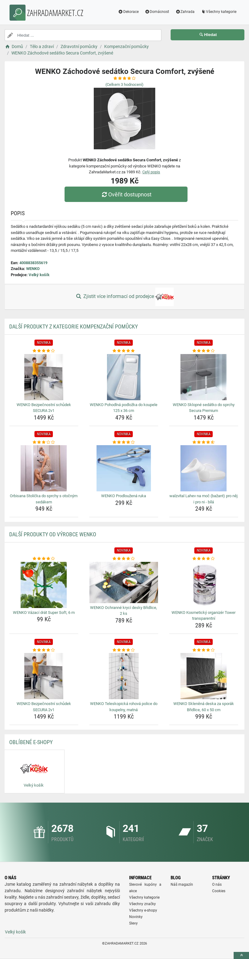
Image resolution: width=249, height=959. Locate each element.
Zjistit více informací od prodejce (124, 297)
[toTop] (241, 955)
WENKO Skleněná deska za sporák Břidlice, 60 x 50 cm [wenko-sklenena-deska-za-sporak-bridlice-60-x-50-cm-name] (203, 706)
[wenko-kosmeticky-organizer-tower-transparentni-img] (203, 585)
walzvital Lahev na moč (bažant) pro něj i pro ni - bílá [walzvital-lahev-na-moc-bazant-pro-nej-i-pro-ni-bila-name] (203, 499)
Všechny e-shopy (143, 910)
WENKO (33, 268)
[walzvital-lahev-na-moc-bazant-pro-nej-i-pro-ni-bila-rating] (203, 442)
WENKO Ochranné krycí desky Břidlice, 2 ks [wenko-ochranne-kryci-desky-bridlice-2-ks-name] (123, 610)
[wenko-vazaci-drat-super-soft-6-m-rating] (44, 559)
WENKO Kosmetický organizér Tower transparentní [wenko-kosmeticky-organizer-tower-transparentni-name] (203, 615)
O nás (217, 884)
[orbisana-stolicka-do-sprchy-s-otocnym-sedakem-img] (44, 468)
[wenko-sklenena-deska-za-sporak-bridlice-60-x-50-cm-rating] (203, 650)
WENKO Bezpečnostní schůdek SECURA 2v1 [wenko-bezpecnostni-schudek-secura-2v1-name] (44, 407)
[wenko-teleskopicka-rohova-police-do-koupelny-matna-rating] (123, 650)
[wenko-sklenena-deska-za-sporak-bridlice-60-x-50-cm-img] (203, 676)
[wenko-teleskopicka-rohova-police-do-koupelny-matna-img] (123, 676)
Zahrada (185, 12)
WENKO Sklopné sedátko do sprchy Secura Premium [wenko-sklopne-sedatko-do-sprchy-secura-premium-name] (204, 407)
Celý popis (151, 172)
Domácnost (157, 12)
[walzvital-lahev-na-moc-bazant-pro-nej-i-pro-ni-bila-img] (203, 468)
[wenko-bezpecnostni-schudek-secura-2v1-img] (44, 377)
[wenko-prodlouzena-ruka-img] (123, 468)
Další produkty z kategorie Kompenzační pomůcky (73, 326)
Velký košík (39, 274)
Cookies (218, 891)
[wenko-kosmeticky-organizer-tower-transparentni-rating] (203, 559)
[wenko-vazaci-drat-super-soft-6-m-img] (44, 585)
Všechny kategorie (218, 12)
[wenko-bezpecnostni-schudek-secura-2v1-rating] (44, 351)
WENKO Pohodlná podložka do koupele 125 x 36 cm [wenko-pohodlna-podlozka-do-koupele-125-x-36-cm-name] (123, 407)
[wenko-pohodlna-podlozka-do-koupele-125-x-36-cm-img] (123, 377)
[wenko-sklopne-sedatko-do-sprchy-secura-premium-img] (203, 377)
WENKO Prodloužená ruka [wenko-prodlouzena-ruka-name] (123, 496)
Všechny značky (142, 904)
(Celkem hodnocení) (124, 84)
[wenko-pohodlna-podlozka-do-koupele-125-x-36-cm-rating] (123, 351)
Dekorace (128, 12)
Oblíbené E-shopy (31, 742)
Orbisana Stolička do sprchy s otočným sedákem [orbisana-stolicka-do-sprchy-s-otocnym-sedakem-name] (43, 499)
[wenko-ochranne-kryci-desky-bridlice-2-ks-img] (123, 582)
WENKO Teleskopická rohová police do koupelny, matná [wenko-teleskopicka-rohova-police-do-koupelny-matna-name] (123, 706)
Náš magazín (182, 884)
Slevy (133, 923)
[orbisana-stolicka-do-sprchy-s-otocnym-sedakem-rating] (44, 442)
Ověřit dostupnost (126, 194)
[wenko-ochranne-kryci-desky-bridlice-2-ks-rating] (123, 559)
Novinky (136, 917)
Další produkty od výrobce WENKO (52, 534)
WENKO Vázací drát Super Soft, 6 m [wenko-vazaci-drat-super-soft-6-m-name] (44, 612)
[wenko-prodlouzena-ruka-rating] (123, 442)
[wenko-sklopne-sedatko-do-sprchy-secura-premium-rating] (203, 351)
